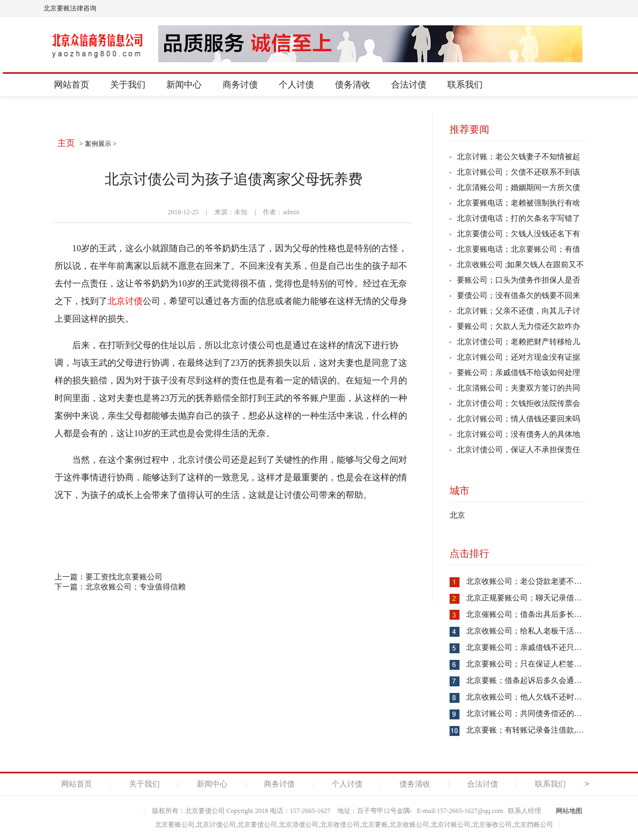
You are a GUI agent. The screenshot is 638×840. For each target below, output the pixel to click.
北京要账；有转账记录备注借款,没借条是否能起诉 (552, 730)
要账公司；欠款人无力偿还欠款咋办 (518, 326)
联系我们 (465, 84)
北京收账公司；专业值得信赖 (135, 587)
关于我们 (127, 84)
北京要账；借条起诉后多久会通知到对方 (535, 680)
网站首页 (71, 84)
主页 (66, 143)
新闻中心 (184, 84)
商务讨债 (240, 84)
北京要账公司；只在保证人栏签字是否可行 (539, 664)
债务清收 (352, 84)
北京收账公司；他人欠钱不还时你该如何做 (539, 697)
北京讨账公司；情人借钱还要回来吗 (518, 419)
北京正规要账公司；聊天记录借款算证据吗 (539, 598)
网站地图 (569, 811)
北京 (457, 515)
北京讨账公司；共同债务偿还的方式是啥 (535, 713)
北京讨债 (125, 301)
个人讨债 (296, 84)
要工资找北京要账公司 (124, 577)
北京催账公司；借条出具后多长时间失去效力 (543, 614)
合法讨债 (408, 84)
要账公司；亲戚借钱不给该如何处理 (518, 372)
